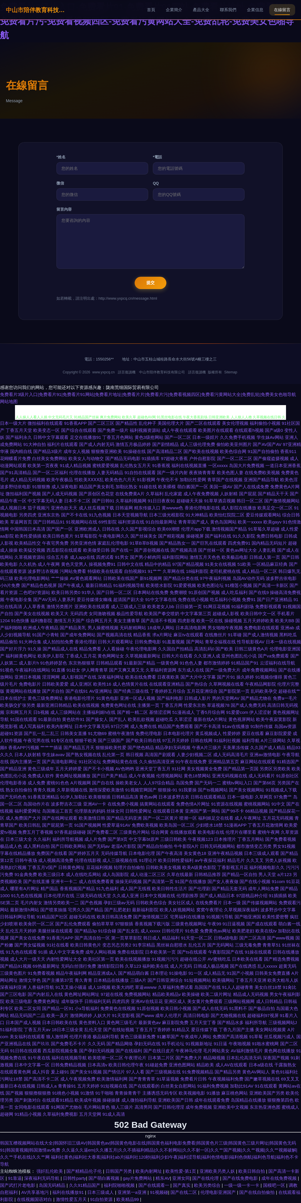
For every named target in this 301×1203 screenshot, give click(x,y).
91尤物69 (97, 733)
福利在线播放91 (68, 1192)
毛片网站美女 (216, 1050)
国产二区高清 (252, 937)
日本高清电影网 (190, 627)
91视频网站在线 (81, 521)
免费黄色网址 (46, 1001)
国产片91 (226, 677)
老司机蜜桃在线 (225, 571)
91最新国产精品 (139, 662)
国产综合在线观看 (78, 430)
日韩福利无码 (97, 1001)
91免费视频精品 (197, 1071)
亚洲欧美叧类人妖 (218, 1171)
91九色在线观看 (21, 951)
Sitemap (230, 372)
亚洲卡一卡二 (64, 881)
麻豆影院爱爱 (278, 733)
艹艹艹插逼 (51, 747)
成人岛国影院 (115, 874)
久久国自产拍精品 (175, 648)
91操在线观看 (258, 951)
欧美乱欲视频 (141, 719)
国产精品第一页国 (240, 768)
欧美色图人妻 (230, 472)
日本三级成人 (101, 1192)
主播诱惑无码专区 (160, 1092)
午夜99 (214, 923)
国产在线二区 (184, 1192)
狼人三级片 (122, 1107)
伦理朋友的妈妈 (89, 810)
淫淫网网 (51, 677)
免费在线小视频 (193, 599)
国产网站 (195, 641)
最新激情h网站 (24, 909)
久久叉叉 (255, 860)
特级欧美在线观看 (105, 571)
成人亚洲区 (81, 684)
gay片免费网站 (138, 1178)
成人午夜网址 (248, 818)
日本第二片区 (161, 1057)
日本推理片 (225, 839)
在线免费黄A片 (130, 493)
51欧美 (244, 564)
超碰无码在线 (82, 916)
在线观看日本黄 (168, 810)
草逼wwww (145, 987)
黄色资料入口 (92, 1022)
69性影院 (107, 521)
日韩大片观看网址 (115, 641)
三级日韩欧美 (173, 839)
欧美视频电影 (192, 1092)
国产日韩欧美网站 (68, 846)
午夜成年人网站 (195, 1036)
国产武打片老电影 (18, 1185)
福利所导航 (256, 1022)
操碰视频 (233, 620)
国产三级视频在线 (163, 1071)
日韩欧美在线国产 (120, 578)
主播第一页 (148, 705)
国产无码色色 (13, 796)
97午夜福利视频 (215, 578)
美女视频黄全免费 (204, 768)
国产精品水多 (230, 1022)
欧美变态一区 (46, 430)
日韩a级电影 (226, 937)
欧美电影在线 (211, 832)
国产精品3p (85, 930)
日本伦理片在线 (59, 895)
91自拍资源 (102, 1199)
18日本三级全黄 (67, 1029)
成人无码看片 (261, 775)
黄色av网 (148, 796)
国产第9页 (118, 839)
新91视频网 (151, 578)
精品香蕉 (142, 634)
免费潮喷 (178, 592)
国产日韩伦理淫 (168, 1107)
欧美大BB (284, 620)
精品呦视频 (214, 1057)
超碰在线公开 (193, 959)
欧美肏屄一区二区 (36, 923)
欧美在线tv (266, 930)
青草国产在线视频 (225, 479)
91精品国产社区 (52, 916)
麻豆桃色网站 (234, 1092)
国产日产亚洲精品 (274, 599)
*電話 (157, 157)
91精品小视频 (27, 1114)
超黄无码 (287, 966)
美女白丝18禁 (268, 987)
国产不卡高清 (207, 726)
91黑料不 (238, 1008)
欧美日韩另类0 (65, 592)
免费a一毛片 (285, 698)
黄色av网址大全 (241, 550)
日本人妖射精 (27, 754)
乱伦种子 (147, 423)
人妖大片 (102, 1015)
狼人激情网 (57, 1036)
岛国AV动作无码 (249, 578)
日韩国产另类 (119, 1171)
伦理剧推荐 (187, 895)
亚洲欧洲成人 (87, 528)
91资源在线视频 (227, 803)
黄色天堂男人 (74, 564)
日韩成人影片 (197, 698)
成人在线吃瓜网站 (83, 874)
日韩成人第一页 (264, 557)
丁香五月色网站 (117, 437)
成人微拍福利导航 (139, 1100)
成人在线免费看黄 (96, 881)
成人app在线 (82, 557)
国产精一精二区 (132, 712)
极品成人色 (11, 846)
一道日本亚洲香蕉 (283, 465)
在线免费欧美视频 (262, 472)
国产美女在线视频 (32, 613)
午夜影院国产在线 (225, 951)
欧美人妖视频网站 (177, 909)
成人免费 (36, 782)
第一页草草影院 (126, 937)
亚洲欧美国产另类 (267, 1092)
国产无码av (99, 846)
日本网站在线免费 (150, 592)
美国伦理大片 (171, 423)
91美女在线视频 (220, 564)
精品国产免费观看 (175, 726)
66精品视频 (256, 810)
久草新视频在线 (72, 789)
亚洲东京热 (49, 514)
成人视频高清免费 (55, 860)
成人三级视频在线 (120, 860)
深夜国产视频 (276, 1057)
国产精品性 (127, 423)
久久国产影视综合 (138, 528)
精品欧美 (205, 1064)
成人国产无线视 (135, 888)
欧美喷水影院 (159, 585)
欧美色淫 (289, 479)
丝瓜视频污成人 (279, 1036)
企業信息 (255, 9)
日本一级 (232, 902)
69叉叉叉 (290, 1078)
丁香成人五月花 (81, 655)
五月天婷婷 (88, 1085)
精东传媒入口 (147, 507)
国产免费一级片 (113, 430)
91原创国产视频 (204, 592)
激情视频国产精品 (229, 528)
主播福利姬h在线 (99, 712)
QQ (156, 183)
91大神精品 (196, 514)
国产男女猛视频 (29, 944)
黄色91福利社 (284, 1071)
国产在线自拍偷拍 (257, 1192)
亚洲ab (287, 627)
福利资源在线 (131, 521)
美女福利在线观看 (27, 1036)
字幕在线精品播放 (17, 853)
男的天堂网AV (226, 698)
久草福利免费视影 (60, 1114)
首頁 (151, 9)
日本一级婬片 (205, 437)
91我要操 (188, 789)
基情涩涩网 (160, 712)
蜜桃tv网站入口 (237, 782)
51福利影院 (11, 1029)
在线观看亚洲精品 (166, 684)
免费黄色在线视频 (118, 1008)
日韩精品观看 (109, 662)
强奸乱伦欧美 (50, 1171)
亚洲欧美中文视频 (230, 1107)
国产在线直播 (36, 881)
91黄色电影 (107, 698)
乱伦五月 (197, 944)
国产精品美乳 (73, 627)
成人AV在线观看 (231, 1064)
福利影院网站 (175, 557)
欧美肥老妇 (243, 930)
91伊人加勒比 (73, 796)
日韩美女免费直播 (272, 973)
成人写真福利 (32, 726)
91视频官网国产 (141, 789)
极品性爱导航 (129, 613)
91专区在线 (62, 740)
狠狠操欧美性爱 (111, 747)
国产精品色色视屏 (39, 585)
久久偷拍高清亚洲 (156, 761)
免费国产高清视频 (230, 1036)
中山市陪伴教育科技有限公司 (35, 10)
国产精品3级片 (47, 451)
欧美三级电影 (19, 1001)
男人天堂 (267, 874)
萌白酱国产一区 (192, 486)
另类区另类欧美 (275, 768)
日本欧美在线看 (247, 959)
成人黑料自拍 (36, 846)
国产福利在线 (218, 535)
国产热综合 (196, 684)
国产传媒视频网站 (259, 902)
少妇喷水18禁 (209, 825)
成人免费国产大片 (23, 818)
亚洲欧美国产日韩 (175, 1100)
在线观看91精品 (57, 1100)
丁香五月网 (171, 705)
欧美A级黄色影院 (199, 867)
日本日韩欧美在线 (59, 1022)
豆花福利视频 (99, 867)
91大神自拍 (34, 444)
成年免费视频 (198, 1107)
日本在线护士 (13, 698)
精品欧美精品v (166, 994)
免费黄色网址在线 (118, 705)
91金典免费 (25, 874)
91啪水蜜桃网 (265, 1043)
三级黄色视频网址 (188, 923)
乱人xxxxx (267, 966)
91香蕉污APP (59, 937)
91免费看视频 (41, 973)
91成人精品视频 (75, 465)
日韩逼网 (124, 507)
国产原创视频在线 (151, 550)
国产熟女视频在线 (83, 754)
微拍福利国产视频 (23, 493)
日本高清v (98, 1064)
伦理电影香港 (13, 782)
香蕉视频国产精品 (77, 888)
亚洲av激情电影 (265, 754)
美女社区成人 (181, 902)
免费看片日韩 (193, 1078)
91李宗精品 (144, 944)
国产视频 (14, 1092)
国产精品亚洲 (13, 768)
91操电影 (178, 973)
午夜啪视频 (240, 1043)
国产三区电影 (13, 994)
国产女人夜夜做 (223, 881)
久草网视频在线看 (226, 684)
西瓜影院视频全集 (60, 1050)
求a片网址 (162, 634)
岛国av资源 (285, 726)
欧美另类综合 (208, 1185)
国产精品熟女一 (174, 543)
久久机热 (27, 564)
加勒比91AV (242, 1085)
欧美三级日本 (51, 874)
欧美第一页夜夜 (43, 465)
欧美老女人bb (160, 606)
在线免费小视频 (123, 803)
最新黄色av (149, 1022)
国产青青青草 (142, 1078)
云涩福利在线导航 (277, 662)
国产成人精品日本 (217, 895)
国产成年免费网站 (78, 634)
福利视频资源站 (145, 430)
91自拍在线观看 (140, 472)
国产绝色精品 (141, 747)
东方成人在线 (191, 669)
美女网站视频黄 (270, 1029)
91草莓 (256, 1036)
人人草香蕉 (34, 606)
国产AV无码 (44, 599)
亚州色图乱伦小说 (239, 655)
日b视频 (41, 712)
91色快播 (20, 620)
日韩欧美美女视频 (163, 867)
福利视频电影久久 (267, 867)
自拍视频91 (135, 571)
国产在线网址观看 (59, 818)
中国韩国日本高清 (27, 528)
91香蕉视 (161, 465)
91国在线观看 (23, 719)
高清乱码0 (204, 648)
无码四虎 (79, 613)
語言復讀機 (127, 372)
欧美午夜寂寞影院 (273, 719)
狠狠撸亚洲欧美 (106, 451)
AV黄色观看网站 (86, 578)
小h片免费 (10, 585)
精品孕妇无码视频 (172, 747)
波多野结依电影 (15, 486)
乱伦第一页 (113, 754)
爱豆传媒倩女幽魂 (94, 599)
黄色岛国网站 (223, 521)
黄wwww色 (172, 507)
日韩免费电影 (148, 641)
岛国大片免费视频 (246, 465)
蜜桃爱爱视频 (105, 465)
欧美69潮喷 (168, 528)
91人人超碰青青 (237, 987)
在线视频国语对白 (35, 1199)
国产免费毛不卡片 (68, 1043)
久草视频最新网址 (142, 655)
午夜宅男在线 (36, 740)
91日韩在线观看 (25, 1050)
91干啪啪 (104, 1092)
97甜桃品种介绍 (251, 895)
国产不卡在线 (74, 514)
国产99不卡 (232, 810)
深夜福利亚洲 (13, 987)
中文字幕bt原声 (144, 839)
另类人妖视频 (278, 860)
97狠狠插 (124, 923)
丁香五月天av (37, 1029)
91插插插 (278, 895)
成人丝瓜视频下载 (96, 507)
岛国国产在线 (207, 987)
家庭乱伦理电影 (113, 543)
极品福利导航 (106, 1036)
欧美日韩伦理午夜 (126, 1064)
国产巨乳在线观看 (209, 543)
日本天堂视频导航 (130, 514)
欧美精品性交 (27, 543)
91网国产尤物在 (66, 1107)
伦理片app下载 (195, 528)
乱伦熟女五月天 (135, 465)
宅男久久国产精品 (85, 909)
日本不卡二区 (77, 500)
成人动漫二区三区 (147, 874)
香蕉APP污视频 (23, 747)
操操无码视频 (128, 881)
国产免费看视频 (280, 839)
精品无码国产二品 (27, 1015)
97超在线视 (112, 994)
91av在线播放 (235, 726)
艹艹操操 (59, 578)
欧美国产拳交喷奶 (161, 613)
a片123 (284, 874)
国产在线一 (122, 550)
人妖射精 (229, 493)
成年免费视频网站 (259, 669)
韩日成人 (152, 937)
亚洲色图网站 (182, 1064)
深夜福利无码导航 (42, 1178)
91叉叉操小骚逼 (71, 987)
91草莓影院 (86, 535)
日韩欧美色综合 (151, 902)
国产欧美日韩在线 (143, 740)
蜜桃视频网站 (257, 803)
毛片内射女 (31, 902)
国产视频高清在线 (114, 634)
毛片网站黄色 (96, 1107)
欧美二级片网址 (216, 994)
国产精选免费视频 (281, 959)
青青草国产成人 (193, 521)
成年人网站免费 (263, 888)
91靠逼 (15, 1178)
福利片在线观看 (62, 444)
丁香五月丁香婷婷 (152, 1029)
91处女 (73, 669)
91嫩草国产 (168, 1036)
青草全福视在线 (220, 641)
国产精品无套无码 (229, 888)
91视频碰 (159, 1192)
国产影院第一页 (234, 691)
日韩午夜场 (26, 860)
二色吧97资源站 (34, 592)
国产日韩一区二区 (114, 592)
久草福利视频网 (131, 500)
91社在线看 (57, 944)
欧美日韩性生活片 (169, 888)
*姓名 (61, 157)
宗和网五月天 (19, 712)
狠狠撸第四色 (280, 1100)
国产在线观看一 (154, 1185)
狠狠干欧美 (86, 740)
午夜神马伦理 (188, 1050)
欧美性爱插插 (28, 535)
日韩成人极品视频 (211, 966)
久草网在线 (174, 571)
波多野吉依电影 (281, 578)
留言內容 (64, 209)
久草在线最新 (180, 874)
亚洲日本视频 (27, 677)
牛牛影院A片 (186, 846)
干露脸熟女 (285, 1064)
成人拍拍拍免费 (58, 641)
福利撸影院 (41, 620)
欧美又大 (59, 613)
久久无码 (96, 1043)
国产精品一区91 (57, 1008)
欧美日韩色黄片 (58, 535)
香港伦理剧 (86, 641)
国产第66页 (264, 782)
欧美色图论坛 (210, 585)
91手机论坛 (173, 1043)
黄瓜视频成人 (208, 733)
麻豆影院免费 (175, 1022)
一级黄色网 (167, 662)
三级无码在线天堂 (93, 895)
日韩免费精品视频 (68, 1064)
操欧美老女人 (129, 782)
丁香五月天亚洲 (250, 980)
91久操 (34, 648)
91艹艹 (155, 571)
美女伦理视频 (235, 423)
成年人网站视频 (100, 951)
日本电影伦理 (141, 853)
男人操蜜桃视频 (103, 627)
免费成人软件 (41, 775)
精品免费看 (90, 648)
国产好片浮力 (13, 648)
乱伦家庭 (173, 493)
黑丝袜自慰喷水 (171, 944)
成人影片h (29, 662)
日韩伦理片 (173, 930)
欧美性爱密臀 (275, 916)
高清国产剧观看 (160, 754)
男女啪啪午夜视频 (225, 627)
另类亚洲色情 (83, 543)
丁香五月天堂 (19, 430)
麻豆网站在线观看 (257, 761)
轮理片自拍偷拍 (129, 867)
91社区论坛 (90, 761)
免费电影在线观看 (261, 627)
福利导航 (251, 740)
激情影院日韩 (110, 966)
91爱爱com (237, 712)
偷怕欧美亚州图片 (234, 444)
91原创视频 (148, 1008)
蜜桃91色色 (57, 782)
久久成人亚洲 (125, 895)
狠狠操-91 (168, 789)
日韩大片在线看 (177, 655)
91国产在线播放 (190, 881)
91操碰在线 (134, 451)
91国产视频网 (87, 825)
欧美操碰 (191, 994)
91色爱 (192, 930)
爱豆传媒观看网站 (263, 514)
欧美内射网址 (59, 726)
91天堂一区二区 (197, 937)
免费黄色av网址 (215, 930)
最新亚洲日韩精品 (54, 705)
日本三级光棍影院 (166, 514)
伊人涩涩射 (260, 712)
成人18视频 (99, 987)
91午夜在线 (39, 1057)
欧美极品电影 (235, 557)
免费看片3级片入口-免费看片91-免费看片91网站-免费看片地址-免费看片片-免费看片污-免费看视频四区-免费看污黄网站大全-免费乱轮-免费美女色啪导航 (147, 21)
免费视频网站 (137, 994)
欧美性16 (102, 684)
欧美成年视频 (88, 1100)
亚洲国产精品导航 (261, 479)
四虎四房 (121, 1001)
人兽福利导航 (41, 987)
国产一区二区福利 (50, 472)
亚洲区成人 (175, 1001)
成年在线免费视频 (279, 1178)
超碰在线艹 (289, 691)
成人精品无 (214, 973)
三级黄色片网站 (134, 832)
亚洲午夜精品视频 (225, 853)
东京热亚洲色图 (265, 1107)
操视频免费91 (102, 564)
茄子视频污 (39, 507)
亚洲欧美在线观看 (92, 606)
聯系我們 (228, 9)
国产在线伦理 (206, 1178)
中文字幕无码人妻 (45, 500)
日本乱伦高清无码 (244, 1057)
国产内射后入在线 (45, 994)
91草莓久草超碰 (264, 528)
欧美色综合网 (233, 451)
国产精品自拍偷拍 (155, 846)
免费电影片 (30, 684)
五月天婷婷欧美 (258, 620)
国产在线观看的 (144, 1085)
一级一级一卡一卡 (242, 1185)
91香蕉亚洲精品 (43, 796)
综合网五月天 (99, 620)
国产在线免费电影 (241, 1178)
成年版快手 (72, 1001)
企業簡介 (174, 9)
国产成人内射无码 (96, 444)
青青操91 (67, 1085)
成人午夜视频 (141, 775)
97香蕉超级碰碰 (70, 832)
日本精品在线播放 (111, 980)
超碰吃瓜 (164, 719)
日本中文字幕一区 (32, 1064)
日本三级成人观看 (261, 853)
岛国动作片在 (36, 803)
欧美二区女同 (27, 1008)
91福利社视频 (227, 740)
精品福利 (171, 937)
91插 (43, 951)
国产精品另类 (228, 1071)
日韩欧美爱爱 (55, 684)
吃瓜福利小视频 (225, 599)
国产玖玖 (41, 1043)
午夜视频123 (200, 839)
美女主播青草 (126, 620)
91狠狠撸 (41, 486)
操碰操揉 (111, 1100)
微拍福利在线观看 (45, 423)
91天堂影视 (123, 1015)
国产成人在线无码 (210, 1008)
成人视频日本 (13, 507)
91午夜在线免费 (191, 761)
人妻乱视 (267, 550)
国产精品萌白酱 (133, 973)
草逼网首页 (21, 521)
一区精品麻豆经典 (269, 564)
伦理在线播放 (82, 472)
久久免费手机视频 (237, 437)
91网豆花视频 (216, 606)
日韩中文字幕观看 (50, 437)
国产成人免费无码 (248, 705)
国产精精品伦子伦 (84, 1171)
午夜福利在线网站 (32, 669)
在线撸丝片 (216, 634)
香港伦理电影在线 (202, 507)
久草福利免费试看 (175, 987)
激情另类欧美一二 (61, 902)
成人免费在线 (143, 726)
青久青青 (83, 980)
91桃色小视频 (65, 1092)
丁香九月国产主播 (236, 1029)
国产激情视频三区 (150, 916)
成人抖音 (41, 1071)
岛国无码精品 (52, 1185)
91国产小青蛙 (45, 634)
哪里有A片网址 (24, 888)
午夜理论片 (135, 1057)
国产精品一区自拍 (239, 874)
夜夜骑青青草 (202, 472)
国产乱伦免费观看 (73, 923)
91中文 (278, 803)
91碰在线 (148, 486)
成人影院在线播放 (238, 507)
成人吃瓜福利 (234, 592)
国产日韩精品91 (49, 521)
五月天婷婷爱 (68, 768)
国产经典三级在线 (131, 691)
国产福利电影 (170, 698)
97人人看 (135, 1071)
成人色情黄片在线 (130, 684)
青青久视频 (44, 789)
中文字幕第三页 (195, 613)
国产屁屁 (248, 493)
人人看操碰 (113, 648)
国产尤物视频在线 (228, 1015)
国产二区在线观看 (203, 423)
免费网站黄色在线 (120, 761)
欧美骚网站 (223, 980)
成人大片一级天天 (27, 959)
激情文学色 (30, 980)
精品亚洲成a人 (102, 973)
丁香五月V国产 (42, 867)
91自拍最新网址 (161, 521)
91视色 (7, 669)
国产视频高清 (183, 550)
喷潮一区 (188, 818)
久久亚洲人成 (207, 655)
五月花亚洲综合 (202, 691)
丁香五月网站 (251, 839)
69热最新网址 (46, 966)
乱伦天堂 (93, 1029)
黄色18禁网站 (197, 775)
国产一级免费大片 (222, 669)
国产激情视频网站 (282, 500)
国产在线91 (77, 691)
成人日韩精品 (269, 1001)
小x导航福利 (87, 1008)
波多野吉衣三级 (66, 803)
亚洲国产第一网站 (202, 810)
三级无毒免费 (248, 944)
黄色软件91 (73, 719)
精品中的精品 (158, 564)
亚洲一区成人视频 (137, 698)
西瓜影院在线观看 (64, 550)
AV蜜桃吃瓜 (219, 959)
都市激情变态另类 (254, 846)
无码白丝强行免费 (78, 966)
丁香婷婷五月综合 (167, 691)
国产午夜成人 (71, 585)
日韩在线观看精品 (208, 796)
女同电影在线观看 (32, 1107)
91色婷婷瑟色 (53, 662)
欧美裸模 (167, 486)
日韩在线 (111, 528)
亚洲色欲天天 (64, 507)
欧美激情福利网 (112, 1078)
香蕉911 (288, 451)
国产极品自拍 (261, 1008)
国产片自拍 (53, 691)
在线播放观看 (183, 832)
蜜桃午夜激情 (121, 733)
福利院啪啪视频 (120, 1185)
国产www (145, 1015)
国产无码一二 (208, 782)
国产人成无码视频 (59, 493)
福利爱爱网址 (27, 810)
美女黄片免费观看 (205, 1001)
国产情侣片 (114, 1071)
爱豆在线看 (253, 733)
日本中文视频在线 (157, 895)
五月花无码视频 (277, 818)
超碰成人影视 (226, 613)
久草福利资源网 (161, 669)
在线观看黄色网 (15, 1071)
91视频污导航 (219, 916)
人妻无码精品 (110, 472)
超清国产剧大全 (128, 599)
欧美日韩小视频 (175, 1008)
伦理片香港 (80, 1036)
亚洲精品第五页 (223, 761)
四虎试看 (105, 557)
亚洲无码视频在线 (229, 775)
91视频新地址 (199, 1043)
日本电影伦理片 (178, 733)
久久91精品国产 (85, 1185)
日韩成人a (46, 1085)
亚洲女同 (181, 1178)
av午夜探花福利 (210, 860)
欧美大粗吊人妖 (282, 980)
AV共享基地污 (35, 1192)
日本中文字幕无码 (92, 726)
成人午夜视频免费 (78, 1078)
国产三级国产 (111, 740)
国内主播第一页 (25, 761)
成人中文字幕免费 (66, 951)
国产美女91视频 (86, 1071)
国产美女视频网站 (246, 789)
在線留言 (282, 9)
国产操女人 (97, 719)
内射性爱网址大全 (64, 959)
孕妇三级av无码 (119, 902)
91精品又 (181, 1029)
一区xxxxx (218, 465)
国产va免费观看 (273, 655)
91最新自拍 (49, 719)
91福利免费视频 (213, 1085)
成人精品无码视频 (27, 479)
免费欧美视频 (145, 825)
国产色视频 (91, 902)
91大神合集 (30, 641)
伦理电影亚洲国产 (218, 1192)
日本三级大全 (19, 839)
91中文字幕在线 (161, 599)
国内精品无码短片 (269, 543)
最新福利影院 (145, 909)
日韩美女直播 (73, 733)
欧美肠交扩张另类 (17, 705)
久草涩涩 (183, 719)
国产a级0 (274, 430)
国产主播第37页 (57, 980)
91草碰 (235, 634)
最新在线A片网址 (210, 719)
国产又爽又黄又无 (126, 669)
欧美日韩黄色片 (85, 944)
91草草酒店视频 (219, 500)
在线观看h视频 (249, 430)
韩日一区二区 (250, 500)
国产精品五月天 (78, 747)
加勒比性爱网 (193, 479)
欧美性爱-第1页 (181, 1171)
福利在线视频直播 (189, 465)
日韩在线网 (201, 740)
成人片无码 (181, 966)
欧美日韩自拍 (252, 1171)
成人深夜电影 (64, 486)
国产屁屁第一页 (57, 825)
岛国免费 (184, 782)
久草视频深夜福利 (241, 909)
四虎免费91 (239, 543)
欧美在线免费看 (140, 677)
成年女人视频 (76, 451)
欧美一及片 (57, 1015)
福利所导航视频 (67, 839)
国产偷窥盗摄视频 (271, 458)
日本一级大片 (13, 423)
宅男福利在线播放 (187, 916)
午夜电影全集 (19, 599)
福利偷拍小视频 (265, 423)
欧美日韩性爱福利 (175, 860)
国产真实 (182, 1185)
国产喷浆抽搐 (53, 909)
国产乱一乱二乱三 (41, 733)
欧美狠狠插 (99, 796)
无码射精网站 (133, 627)
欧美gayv (272, 521)
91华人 (89, 592)
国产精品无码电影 (123, 458)
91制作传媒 (261, 726)
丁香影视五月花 (232, 867)
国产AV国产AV (267, 444)
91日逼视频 (234, 923)
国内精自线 (21, 451)
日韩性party (74, 1178)
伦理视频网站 (169, 775)
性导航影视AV (251, 641)
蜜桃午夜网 (268, 832)
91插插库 (151, 458)
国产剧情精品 (165, 444)
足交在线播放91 (85, 437)
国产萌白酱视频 (104, 1178)
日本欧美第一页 (160, 951)
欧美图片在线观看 (215, 430)
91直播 (58, 669)
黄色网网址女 (111, 655)
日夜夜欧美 (168, 677)
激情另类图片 (59, 606)
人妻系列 (66, 599)
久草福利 (154, 493)
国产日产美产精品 (109, 775)
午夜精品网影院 (260, 684)
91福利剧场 (242, 606)
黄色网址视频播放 (73, 775)
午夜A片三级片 (206, 747)
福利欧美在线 (155, 966)
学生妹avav (53, 754)
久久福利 (42, 839)
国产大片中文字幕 (198, 677)
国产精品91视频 (15, 966)
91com (278, 881)
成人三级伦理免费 (197, 444)
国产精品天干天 (273, 493)
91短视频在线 (114, 1085)
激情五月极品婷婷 (133, 444)
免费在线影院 (130, 951)
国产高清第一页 (158, 881)
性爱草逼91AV (116, 825)
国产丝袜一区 (211, 550)
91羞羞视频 (173, 641)
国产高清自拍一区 (92, 937)
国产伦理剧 (199, 888)
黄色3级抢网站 (149, 437)
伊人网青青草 (94, 669)
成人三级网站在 (65, 712)
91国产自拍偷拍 (263, 451)
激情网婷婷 (81, 1015)
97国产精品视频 (188, 564)
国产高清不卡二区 (41, 1078)
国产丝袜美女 (144, 535)
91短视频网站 (197, 980)
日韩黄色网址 (71, 867)
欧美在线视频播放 (132, 959)
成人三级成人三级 (128, 606)
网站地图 (9, 401)
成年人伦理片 (168, 1015)
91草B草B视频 (144, 543)
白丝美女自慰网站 (178, 1085)
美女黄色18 (195, 853)
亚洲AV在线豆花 (147, 1001)
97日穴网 (120, 726)
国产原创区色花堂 (96, 493)
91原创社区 (287, 775)
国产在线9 (259, 592)
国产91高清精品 (15, 472)
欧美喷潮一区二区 (105, 1057)
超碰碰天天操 (189, 500)
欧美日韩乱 (30, 825)
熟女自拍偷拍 (19, 789)
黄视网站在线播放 (23, 691)
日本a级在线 (261, 1064)
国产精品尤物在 (256, 698)
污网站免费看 (73, 571)
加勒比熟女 (127, 486)
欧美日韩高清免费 (114, 916)
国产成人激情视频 (260, 634)
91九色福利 (107, 888)
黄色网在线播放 (279, 1050)
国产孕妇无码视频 (96, 1050)
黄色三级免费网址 (45, 698)
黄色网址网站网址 (81, 994)
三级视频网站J (282, 1022)
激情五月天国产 (69, 620)
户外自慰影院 (202, 458)
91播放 (213, 1092)
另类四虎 (27, 514)
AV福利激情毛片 (247, 1050)
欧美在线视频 (86, 705)
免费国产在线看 (51, 853)
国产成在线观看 (261, 923)
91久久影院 (244, 535)
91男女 (122, 557)
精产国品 (49, 888)
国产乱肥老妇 (117, 909)
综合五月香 (57, 557)
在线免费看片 (208, 902)
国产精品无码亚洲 (124, 818)
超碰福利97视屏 (263, 1015)
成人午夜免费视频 (201, 493)
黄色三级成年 (41, 768)
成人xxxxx (150, 930)
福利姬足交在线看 (215, 818)
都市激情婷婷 (216, 662)
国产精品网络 (119, 1043)
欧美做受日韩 (96, 550)
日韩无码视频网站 (217, 846)
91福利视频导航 (129, 585)
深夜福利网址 (111, 677)
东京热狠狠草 (81, 662)
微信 (60, 183)
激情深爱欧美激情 (106, 789)
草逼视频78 (218, 705)
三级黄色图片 (13, 973)
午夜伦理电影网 (141, 648)
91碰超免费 (156, 1064)
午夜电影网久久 (113, 535)
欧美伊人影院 (51, 655)
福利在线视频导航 (69, 1057)
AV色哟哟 (124, 768)
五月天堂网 (90, 1114)
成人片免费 (95, 839)
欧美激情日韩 (92, 818)
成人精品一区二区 (259, 571)
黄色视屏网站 (241, 719)
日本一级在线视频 (283, 641)
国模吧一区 (274, 1185)
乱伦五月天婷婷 (21, 930)
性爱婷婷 (231, 733)
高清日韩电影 (196, 1015)
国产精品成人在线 (60, 648)
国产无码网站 (220, 944)
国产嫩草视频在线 (262, 1078)
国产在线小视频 (255, 881)
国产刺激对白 (27, 1100)
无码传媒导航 (114, 853)
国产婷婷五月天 (83, 853)
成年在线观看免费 (212, 1100)
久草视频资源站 (29, 557)
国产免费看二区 (102, 832)
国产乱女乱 (128, 930)
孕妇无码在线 (147, 1043)
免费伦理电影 (149, 733)
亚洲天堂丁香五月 (152, 768)
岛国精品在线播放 (248, 1100)
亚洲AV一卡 (94, 803)
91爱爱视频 (184, 585)
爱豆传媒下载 (204, 1029)
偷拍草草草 (103, 923)
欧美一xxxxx (250, 521)
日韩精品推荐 (207, 874)
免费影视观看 (268, 606)
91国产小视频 (240, 973)
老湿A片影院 (123, 846)
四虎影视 (186, 620)
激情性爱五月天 (72, 1199)
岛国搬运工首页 (57, 810)
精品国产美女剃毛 (96, 486)
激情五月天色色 (205, 557)
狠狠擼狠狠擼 (37, 1092)
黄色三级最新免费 (137, 1036)
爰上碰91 (60, 1071)
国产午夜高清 (169, 853)
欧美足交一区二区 (275, 507)
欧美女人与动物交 (86, 458)
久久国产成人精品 (267, 747)
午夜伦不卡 (167, 479)
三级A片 (138, 980)
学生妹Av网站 (270, 437)
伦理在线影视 (88, 860)
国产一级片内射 (172, 472)
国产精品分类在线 (181, 578)
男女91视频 (284, 846)
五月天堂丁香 (203, 1022)
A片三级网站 (273, 740)
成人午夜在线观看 (179, 430)
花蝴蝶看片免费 (15, 458)
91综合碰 (107, 930)
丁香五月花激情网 (265, 825)
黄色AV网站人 (256, 1071)
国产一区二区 (178, 437)
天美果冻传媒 (236, 747)
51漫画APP (235, 825)
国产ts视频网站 (213, 789)
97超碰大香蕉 (174, 458)
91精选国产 (288, 761)
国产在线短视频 (118, 1029)
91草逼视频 (168, 1078)
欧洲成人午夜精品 (40, 627)
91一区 (195, 973)
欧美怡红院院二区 (227, 514)
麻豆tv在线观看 (188, 634)
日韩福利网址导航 (17, 916)
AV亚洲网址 (100, 691)
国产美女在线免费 (27, 937)
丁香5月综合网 (210, 712)
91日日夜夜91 (161, 500)
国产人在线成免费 (251, 486)
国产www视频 (280, 937)
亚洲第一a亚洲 (133, 1192)
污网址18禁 (11, 1078)
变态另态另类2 (116, 944)
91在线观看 (266, 1085)
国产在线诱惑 (243, 966)
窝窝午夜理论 (209, 909)
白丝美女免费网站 (49, 458)
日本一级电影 (240, 796)
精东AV (162, 1178)
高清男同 (143, 1107)
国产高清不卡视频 (158, 620)
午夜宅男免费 (55, 543)
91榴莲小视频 (238, 585)
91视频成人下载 (281, 789)
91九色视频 (100, 514)
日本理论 (159, 973)
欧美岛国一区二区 (177, 825)
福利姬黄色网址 (21, 655)
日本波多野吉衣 (173, 796)
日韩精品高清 (125, 796)
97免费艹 (283, 796)
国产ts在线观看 (192, 951)
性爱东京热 (195, 705)
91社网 (178, 768)
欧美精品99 (128, 1199)
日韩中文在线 (130, 564)
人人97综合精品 (159, 782)
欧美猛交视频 (32, 550)
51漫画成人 (183, 712)
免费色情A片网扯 (193, 803)
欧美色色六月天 (120, 479)
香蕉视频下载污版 (152, 923)
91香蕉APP (75, 423)
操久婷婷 (245, 677)
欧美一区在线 (209, 620)
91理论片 (148, 860)
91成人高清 (113, 1114)
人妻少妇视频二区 (194, 754)
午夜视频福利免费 (225, 1078)
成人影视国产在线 (78, 677)
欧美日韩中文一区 (258, 613)
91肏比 (290, 987)
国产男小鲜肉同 (145, 557)
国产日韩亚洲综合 (165, 980)
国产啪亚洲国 (248, 916)
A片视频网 (80, 782)
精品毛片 (236, 860)
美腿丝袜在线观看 (55, 930)
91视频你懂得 (268, 677)
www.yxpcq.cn (103, 372)
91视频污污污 (165, 959)
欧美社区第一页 (98, 959)
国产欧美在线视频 (201, 451)
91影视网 (146, 479)
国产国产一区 (59, 528)
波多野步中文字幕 (278, 909)
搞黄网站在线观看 (157, 803)
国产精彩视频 (171, 535)
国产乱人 (118, 719)
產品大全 (201, 9)
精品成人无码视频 (250, 994)
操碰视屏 (195, 535)
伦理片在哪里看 (240, 832)
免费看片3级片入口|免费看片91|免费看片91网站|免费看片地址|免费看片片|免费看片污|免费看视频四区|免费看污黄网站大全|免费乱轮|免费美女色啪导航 (148, 394)
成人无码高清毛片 (230, 754)
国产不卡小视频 (98, 768)
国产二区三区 (101, 423)
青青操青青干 (128, 1092)
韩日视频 (134, 754)
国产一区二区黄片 (160, 818)
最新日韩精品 (99, 585)
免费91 (249, 599)
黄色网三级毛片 (121, 1022)
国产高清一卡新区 (270, 585)
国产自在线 (103, 782)
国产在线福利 (129, 1050)
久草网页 (263, 796)
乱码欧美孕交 (264, 691)
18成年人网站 (160, 627)
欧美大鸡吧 (123, 987)
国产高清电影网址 (59, 761)
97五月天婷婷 (175, 740)
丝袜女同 (115, 810)
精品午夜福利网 (71, 973)
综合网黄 (160, 832)
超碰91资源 (11, 733)
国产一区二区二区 (234, 458)
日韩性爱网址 (138, 810)
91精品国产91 (244, 662)
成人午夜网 (49, 564)
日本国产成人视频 (23, 1022)
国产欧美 (224, 648)
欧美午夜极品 (59, 479)
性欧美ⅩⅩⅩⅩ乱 (89, 479)
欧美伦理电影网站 (32, 578)
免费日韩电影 (269, 535)
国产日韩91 (103, 500)
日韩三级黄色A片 (251, 648)
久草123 (133, 966)
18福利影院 (197, 571)
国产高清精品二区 (164, 451)
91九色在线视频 (27, 895)
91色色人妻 (191, 662)
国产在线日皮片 (158, 1050)
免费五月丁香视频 (35, 832)
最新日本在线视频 (17, 1085)
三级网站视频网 (239, 1001)
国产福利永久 (19, 437)
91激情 (87, 1092)
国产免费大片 (188, 1057)
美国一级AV (221, 486)
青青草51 (271, 944)
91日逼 (221, 1043)
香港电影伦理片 (79, 698)
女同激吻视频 (102, 613)
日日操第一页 (188, 606)
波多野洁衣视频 (43, 571)
